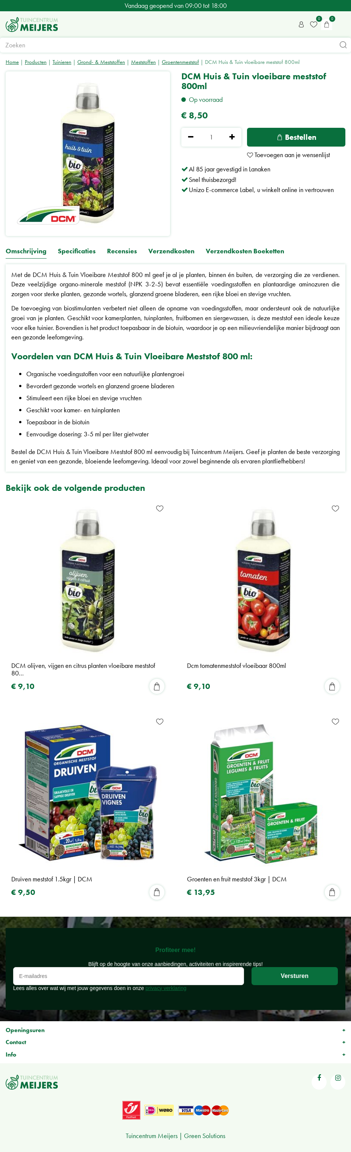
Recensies (122, 251)
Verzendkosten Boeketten (245, 251)
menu (341, 24)
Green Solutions (204, 1135)
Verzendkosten (171, 251)
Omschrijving (26, 251)
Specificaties (77, 251)
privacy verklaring (166, 988)
